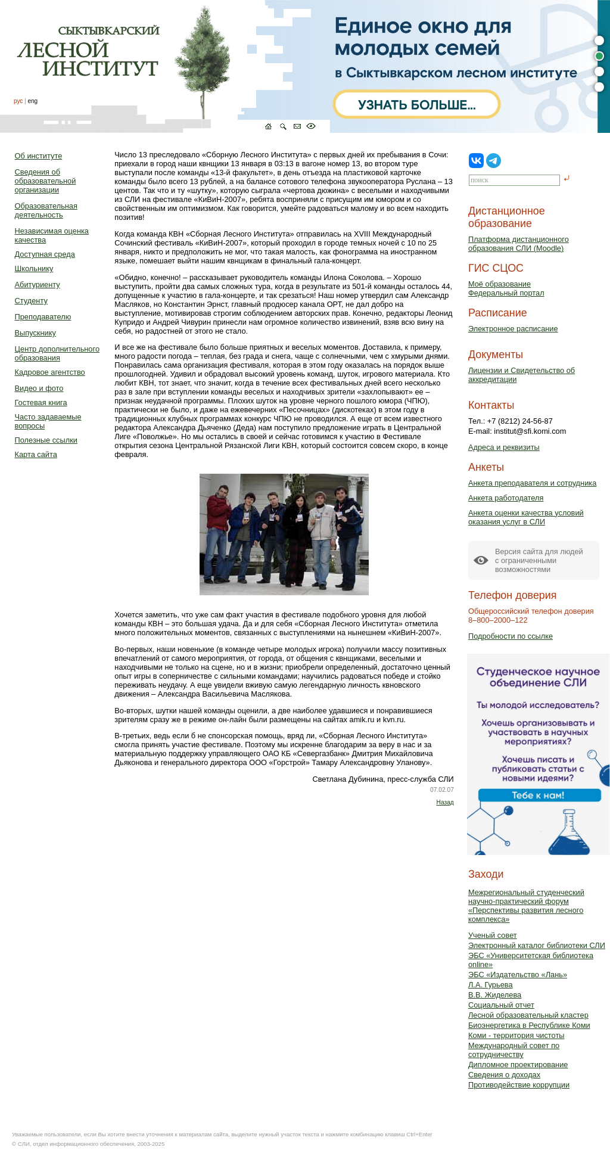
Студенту (31, 300)
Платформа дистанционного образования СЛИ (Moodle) (518, 244)
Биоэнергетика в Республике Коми (529, 1025)
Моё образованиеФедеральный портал (506, 288)
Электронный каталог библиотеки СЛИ (536, 945)
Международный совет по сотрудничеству (513, 1050)
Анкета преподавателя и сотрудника (532, 482)
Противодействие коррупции (518, 1084)
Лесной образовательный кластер (528, 1015)
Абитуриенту (37, 284)
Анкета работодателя (506, 497)
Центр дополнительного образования (57, 353)
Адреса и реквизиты (504, 447)
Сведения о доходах (504, 1074)
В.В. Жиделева (494, 994)
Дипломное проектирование (518, 1064)
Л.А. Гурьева (490, 984)
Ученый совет (492, 935)
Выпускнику (35, 332)
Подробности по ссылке (510, 636)
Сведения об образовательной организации (45, 180)
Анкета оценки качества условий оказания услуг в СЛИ (526, 517)
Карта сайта (36, 454)
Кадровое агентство (50, 372)
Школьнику (34, 268)
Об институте (39, 155)
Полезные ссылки (46, 440)
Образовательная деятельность (46, 210)
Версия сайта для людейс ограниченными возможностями (539, 560)
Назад (445, 802)
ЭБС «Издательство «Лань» (517, 974)
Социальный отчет (501, 1004)
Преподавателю (43, 316)
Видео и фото (39, 388)
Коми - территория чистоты (516, 1035)
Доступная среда (45, 254)
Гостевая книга (41, 402)
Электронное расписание (513, 328)
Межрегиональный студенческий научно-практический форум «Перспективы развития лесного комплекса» (526, 906)
